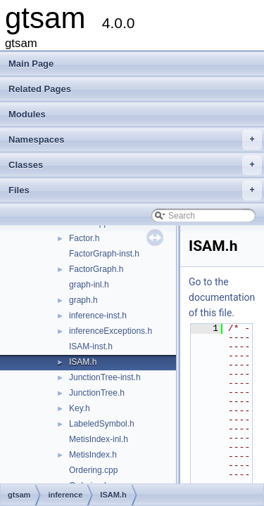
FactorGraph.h (96, 269)
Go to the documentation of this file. (222, 297)
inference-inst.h (98, 315)
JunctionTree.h (97, 393)
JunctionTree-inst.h (105, 377)
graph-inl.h (89, 285)
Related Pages (39, 89)
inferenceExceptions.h (110, 331)
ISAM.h (82, 362)
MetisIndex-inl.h (98, 439)
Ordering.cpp (93, 470)
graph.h (83, 300)
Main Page (31, 63)
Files (135, 190)
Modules (27, 114)
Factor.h (84, 238)
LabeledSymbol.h (101, 424)
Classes (135, 165)
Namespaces (135, 140)
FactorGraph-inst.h (104, 254)
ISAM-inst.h (91, 346)
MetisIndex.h (93, 455)
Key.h (79, 408)
